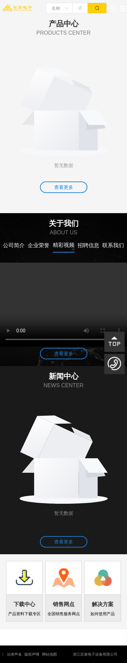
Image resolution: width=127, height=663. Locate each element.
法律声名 (14, 654)
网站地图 (49, 654)
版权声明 (31, 654)
